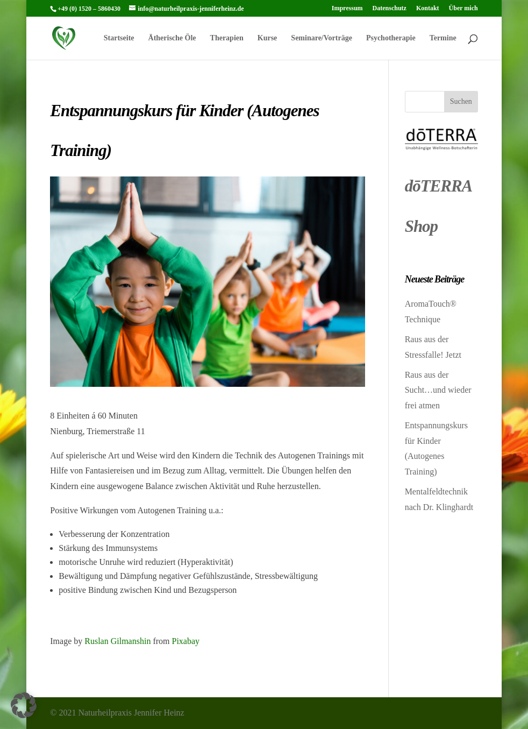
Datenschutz (389, 8)
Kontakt (427, 8)
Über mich (463, 8)
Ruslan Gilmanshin (117, 641)
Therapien (227, 38)
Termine (443, 38)
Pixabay (185, 641)
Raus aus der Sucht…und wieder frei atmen (438, 390)
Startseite (119, 38)
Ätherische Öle (172, 38)
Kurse (267, 38)
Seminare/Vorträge (321, 38)
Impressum (347, 8)
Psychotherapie (391, 38)
